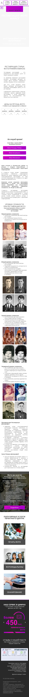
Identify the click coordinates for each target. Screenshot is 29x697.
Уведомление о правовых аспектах (12, 691)
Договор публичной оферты (12, 690)
